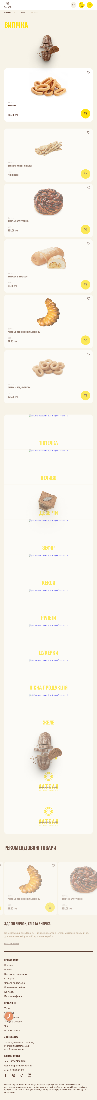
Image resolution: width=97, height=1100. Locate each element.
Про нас (8, 965)
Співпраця (9, 978)
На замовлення (12, 1030)
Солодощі (21, 12)
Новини (8, 969)
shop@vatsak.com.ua (21, 1065)
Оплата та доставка (14, 983)
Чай (6, 1026)
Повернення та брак (14, 987)
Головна (7, 12)
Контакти (9, 992)
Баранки (12, 105)
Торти (7, 1008)
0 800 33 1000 (17, 1070)
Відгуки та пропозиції (15, 974)
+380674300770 (17, 1061)
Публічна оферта (13, 996)
